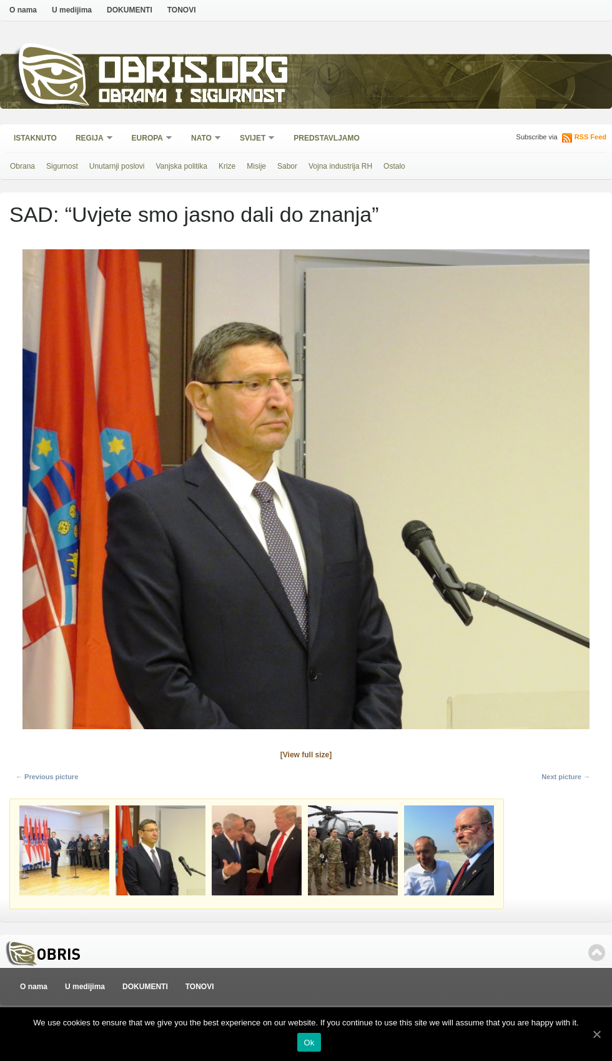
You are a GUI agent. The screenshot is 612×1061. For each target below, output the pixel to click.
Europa (148, 139)
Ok (309, 1042)
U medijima (72, 10)
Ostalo (394, 166)
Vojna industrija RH (340, 166)
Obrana (22, 166)
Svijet (253, 139)
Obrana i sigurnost (191, 97)
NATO (202, 139)
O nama (23, 10)
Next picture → (565, 776)
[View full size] (306, 754)
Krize (227, 166)
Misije (256, 166)
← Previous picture (47, 776)
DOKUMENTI (129, 10)
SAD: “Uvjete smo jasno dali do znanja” (194, 214)
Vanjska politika (181, 166)
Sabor (287, 166)
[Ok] (596, 1034)
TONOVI (181, 10)
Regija (90, 139)
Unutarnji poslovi (117, 166)
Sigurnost (62, 166)
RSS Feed (590, 137)
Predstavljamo (327, 138)
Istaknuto (35, 138)
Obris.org (194, 73)
